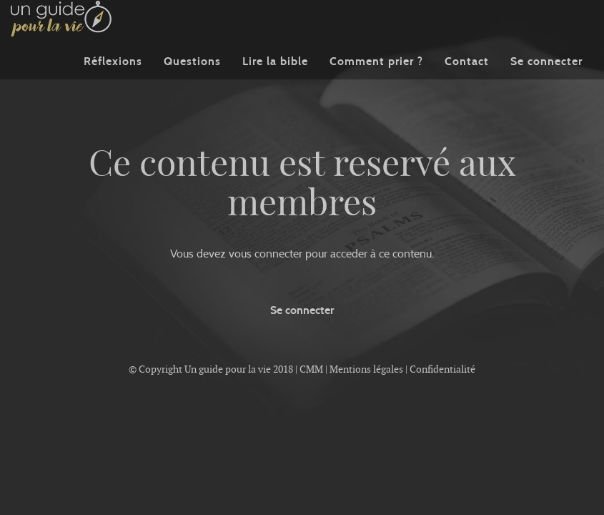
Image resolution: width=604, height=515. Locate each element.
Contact (467, 82)
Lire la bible (275, 82)
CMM (311, 369)
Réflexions (113, 82)
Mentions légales (366, 369)
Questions (192, 82)
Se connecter (546, 82)
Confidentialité (442, 369)
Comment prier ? (376, 82)
